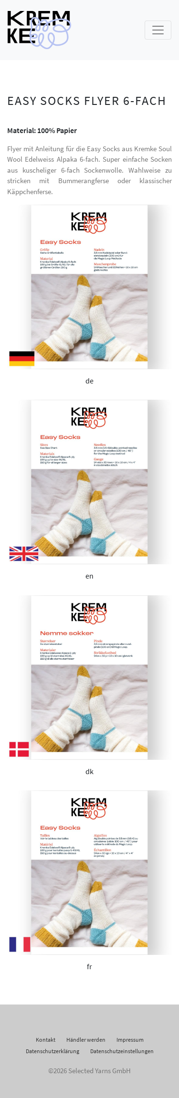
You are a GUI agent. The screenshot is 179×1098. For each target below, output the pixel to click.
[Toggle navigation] (158, 30)
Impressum (130, 1039)
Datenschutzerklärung (52, 1051)
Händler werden (85, 1039)
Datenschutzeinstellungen (122, 1051)
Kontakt (45, 1039)
